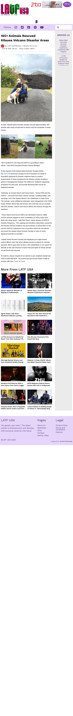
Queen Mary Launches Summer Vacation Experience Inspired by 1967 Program (39, 291)
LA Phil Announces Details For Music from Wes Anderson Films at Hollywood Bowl (13, 338)
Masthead (41, 428)
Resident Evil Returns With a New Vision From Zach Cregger (12, 384)
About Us (41, 425)
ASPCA (6, 174)
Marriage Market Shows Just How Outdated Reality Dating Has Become (12, 361)
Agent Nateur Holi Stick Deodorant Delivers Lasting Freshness (11, 315)
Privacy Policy (61, 425)
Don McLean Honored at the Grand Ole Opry (38, 338)
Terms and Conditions (60, 429)
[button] (36, 21)
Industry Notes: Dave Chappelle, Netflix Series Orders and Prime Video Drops (13, 408)
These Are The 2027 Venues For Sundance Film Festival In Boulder (39, 315)
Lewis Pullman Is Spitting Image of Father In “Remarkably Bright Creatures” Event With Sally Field (39, 408)
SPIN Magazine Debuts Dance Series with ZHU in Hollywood (38, 384)
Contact (40, 433)
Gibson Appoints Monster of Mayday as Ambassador (11, 291)
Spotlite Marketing (66, 441)
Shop (39, 430)
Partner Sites (43, 435)
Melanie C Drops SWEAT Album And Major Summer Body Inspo (39, 361)
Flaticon (59, 432)
